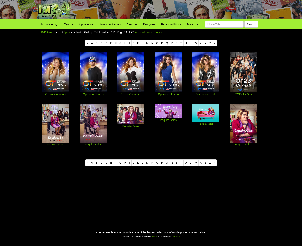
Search (251, 24)
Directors (132, 24)
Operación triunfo (55, 94)
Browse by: (49, 24)
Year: (68, 24)
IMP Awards (48, 32)
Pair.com (176, 237)
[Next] (214, 43)
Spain (67, 32)
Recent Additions (171, 24)
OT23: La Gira (243, 94)
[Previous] (87, 43)
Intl (59, 32)
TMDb (154, 237)
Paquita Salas (55, 144)
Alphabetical (86, 24)
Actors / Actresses (110, 24)
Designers (149, 24)
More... (192, 24)
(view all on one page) (148, 32)
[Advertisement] (188, 9)
